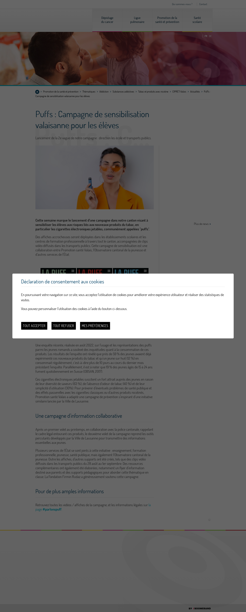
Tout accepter (34, 326)
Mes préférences (95, 326)
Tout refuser (63, 326)
